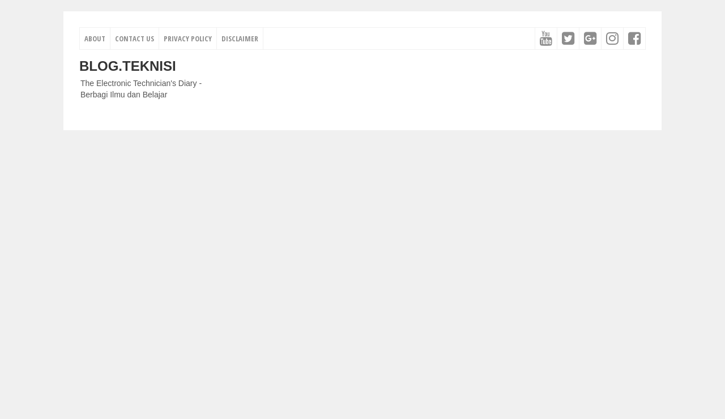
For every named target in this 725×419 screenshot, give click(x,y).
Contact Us (134, 38)
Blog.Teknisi (127, 66)
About (94, 38)
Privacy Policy (188, 38)
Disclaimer (239, 38)
